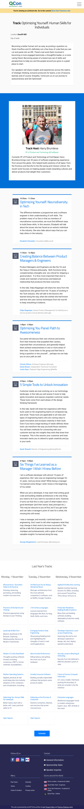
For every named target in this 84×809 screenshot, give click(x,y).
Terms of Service (63, 807)
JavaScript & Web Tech (11, 631)
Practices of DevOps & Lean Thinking (13, 609)
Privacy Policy (50, 807)
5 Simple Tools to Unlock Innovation (44, 384)
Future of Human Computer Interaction (68, 675)
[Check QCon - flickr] (27, 760)
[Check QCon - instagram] (18, 760)
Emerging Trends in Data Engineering (39, 632)
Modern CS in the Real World (13, 653)
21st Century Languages (39, 608)
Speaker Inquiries (53, 770)
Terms (13, 786)
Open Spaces (8, 718)
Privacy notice (30, 790)
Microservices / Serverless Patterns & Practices (12, 586)
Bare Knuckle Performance (40, 653)
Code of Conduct (16, 790)
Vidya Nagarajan (26, 310)
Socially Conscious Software (40, 674)
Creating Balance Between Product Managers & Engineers (43, 258)
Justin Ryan (24, 369)
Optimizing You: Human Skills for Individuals (11, 698)
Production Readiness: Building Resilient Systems (67, 609)
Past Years (14, 782)
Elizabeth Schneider (27, 241)
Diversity (28, 782)
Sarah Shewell (25, 449)
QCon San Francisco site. (61, 11)
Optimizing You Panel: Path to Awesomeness (40, 330)
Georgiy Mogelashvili (28, 542)
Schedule (42, 733)
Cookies (28, 786)
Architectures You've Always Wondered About (40, 586)
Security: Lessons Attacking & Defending (67, 654)
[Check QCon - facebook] (13, 760)
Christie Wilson (25, 364)
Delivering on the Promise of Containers (40, 698)
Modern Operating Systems (13, 674)
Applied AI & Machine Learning (65, 586)
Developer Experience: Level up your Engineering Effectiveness (68, 632)
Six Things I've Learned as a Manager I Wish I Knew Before (40, 466)
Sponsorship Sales (54, 765)
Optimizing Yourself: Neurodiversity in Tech (44, 204)
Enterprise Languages (66, 697)
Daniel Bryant (25, 367)
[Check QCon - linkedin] (22, 760)
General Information (55, 760)
